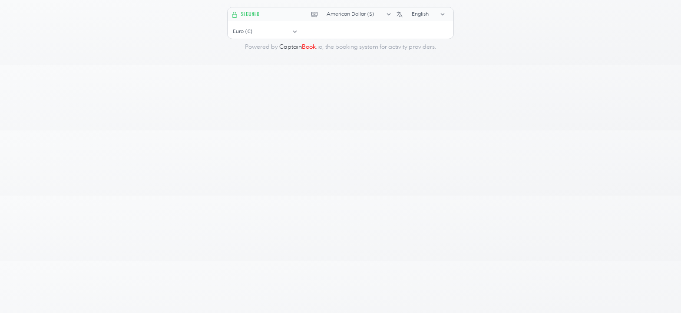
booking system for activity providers (385, 46)
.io (300, 46)
